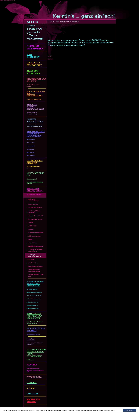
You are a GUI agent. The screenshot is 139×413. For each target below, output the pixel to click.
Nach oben (50, 59)
